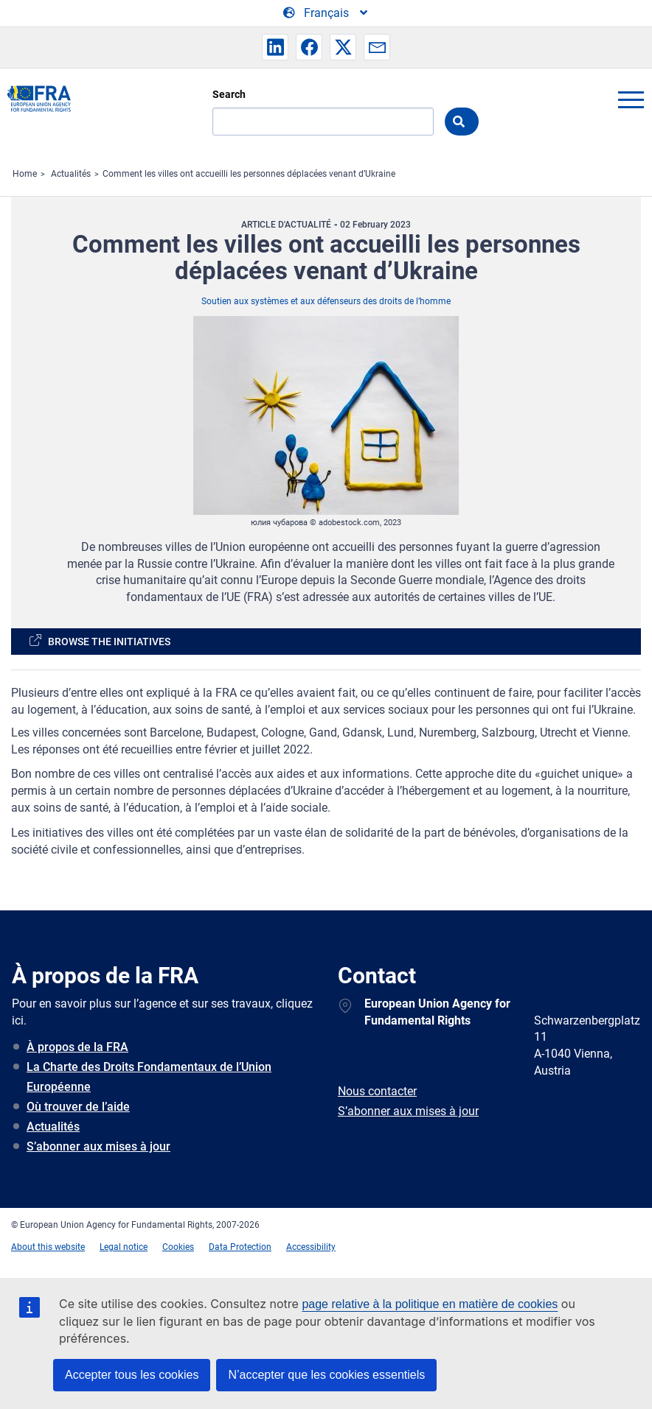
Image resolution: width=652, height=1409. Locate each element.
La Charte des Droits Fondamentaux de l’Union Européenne (149, 1077)
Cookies (178, 1247)
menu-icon (630, 99)
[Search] (323, 122)
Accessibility (311, 1247)
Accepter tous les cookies (131, 1374)
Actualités (71, 174)
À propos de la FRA (77, 1047)
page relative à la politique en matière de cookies (430, 1304)
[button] (275, 47)
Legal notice (124, 1247)
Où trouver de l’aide (78, 1107)
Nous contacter (377, 1091)
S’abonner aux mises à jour (98, 1146)
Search (229, 94)
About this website (48, 1247)
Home (25, 174)
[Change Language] (326, 13)
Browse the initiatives (109, 641)
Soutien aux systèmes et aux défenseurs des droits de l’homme (326, 301)
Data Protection (240, 1247)
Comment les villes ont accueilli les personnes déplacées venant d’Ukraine (249, 174)
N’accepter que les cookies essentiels (326, 1374)
